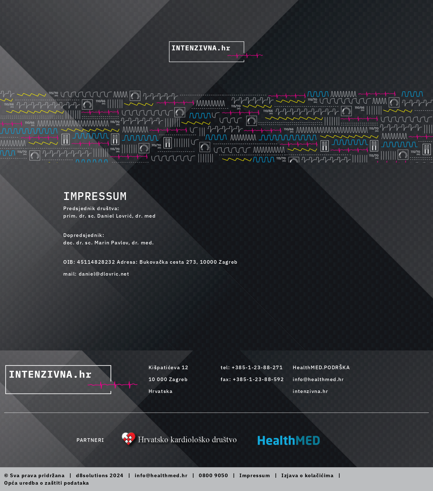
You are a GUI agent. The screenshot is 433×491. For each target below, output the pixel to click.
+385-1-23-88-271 (257, 367)
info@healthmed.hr (318, 379)
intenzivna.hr (310, 391)
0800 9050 (213, 475)
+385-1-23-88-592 (258, 379)
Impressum (254, 475)
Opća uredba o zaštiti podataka (46, 483)
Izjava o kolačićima (307, 475)
